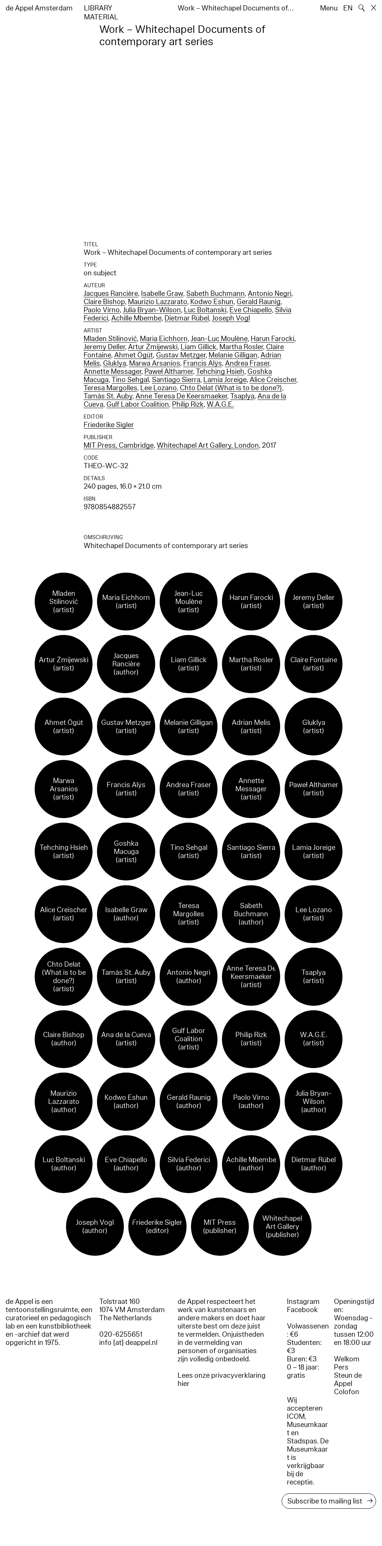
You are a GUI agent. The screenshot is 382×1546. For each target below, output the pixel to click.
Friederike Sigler (109, 425)
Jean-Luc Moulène (219, 339)
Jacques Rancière (111, 293)
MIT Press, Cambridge (119, 445)
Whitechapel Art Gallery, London (208, 445)
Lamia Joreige (225, 380)
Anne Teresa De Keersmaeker (181, 396)
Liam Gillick (198, 347)
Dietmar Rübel (187, 318)
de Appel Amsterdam (39, 8)
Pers (341, 1367)
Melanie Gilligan (233, 355)
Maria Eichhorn (164, 339)
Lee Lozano (158, 388)
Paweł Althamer (168, 371)
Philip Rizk (188, 404)
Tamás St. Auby (108, 396)
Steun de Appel (348, 1380)
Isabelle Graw (162, 293)
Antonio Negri (269, 293)
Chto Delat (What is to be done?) (231, 388)
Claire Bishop (104, 302)
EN (348, 8)
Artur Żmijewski (153, 347)
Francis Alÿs (202, 363)
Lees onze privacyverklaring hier (222, 1380)
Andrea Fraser (247, 363)
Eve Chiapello (250, 310)
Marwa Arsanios (154, 363)
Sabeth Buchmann (215, 293)
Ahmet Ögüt (133, 355)
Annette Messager (112, 371)
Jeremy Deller (104, 347)
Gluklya (114, 363)
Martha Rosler (241, 347)
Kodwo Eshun (212, 302)
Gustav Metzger (181, 355)
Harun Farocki (272, 339)
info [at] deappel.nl (128, 1343)
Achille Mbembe (136, 318)
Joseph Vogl (231, 318)
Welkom (347, 1359)
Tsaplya (242, 396)
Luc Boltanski (205, 310)
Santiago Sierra (176, 380)
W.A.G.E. (220, 404)
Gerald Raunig (259, 302)
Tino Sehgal (130, 380)
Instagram (303, 1301)
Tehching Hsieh (220, 371)
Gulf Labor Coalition (137, 404)
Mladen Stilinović (110, 339)
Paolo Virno (102, 310)
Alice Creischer (273, 380)
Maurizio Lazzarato (157, 302)
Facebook (302, 1310)
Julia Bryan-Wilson (152, 310)
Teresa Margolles (110, 388)
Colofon (346, 1392)
